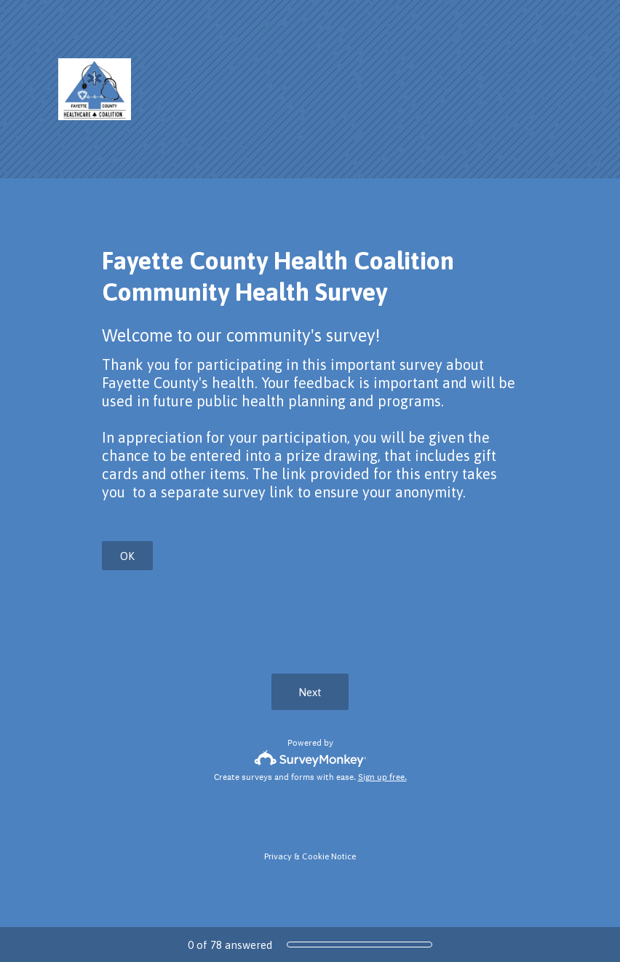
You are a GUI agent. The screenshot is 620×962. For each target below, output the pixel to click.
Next (310, 692)
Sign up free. (382, 777)
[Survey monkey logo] (310, 758)
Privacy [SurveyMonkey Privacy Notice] (278, 856)
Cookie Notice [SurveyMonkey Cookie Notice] (329, 856)
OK (127, 556)
